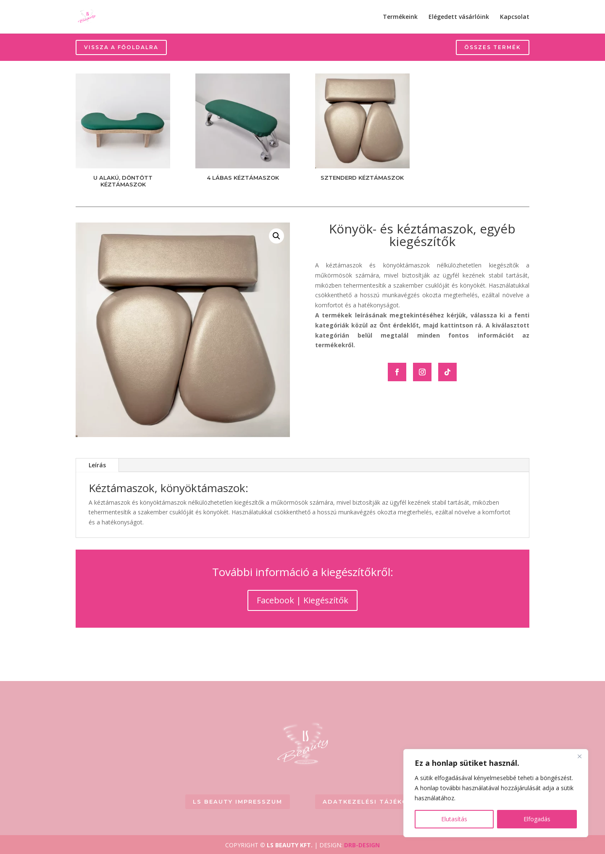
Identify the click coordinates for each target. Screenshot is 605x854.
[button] (276, 236)
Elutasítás (454, 819)
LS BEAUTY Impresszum (237, 801)
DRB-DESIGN (362, 845)
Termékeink (400, 17)
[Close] (579, 756)
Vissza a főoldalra (121, 47)
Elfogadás (536, 819)
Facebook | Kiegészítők (302, 600)
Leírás (97, 465)
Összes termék (492, 47)
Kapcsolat (514, 17)
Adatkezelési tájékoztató (378, 801)
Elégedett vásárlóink (459, 17)
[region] (495, 793)
